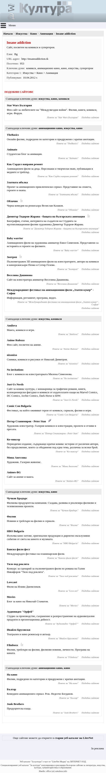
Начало (8, 33)
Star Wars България (19, 105)
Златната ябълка (17, 182)
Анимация (46, 33)
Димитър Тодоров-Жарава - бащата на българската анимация (46, 216)
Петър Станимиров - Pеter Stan (26, 421)
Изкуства (21, 33)
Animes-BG (14, 472)
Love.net (12, 582)
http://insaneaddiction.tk (34, 58)
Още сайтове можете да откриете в (53, 738)
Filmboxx (12, 645)
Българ (11, 689)
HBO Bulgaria (15, 531)
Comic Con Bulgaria (19, 406)
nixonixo (12, 355)
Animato (12, 149)
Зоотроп (12, 257)
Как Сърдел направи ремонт (25, 164)
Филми (11, 516)
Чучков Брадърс (17, 498)
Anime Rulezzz (16, 340)
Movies (11, 596)
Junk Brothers (15, 704)
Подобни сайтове (90, 117)
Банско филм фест (18, 549)
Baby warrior (15, 238)
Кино (33, 33)
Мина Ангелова (16, 457)
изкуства (73, 68)
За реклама (97, 748)
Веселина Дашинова (19, 275)
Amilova (12, 325)
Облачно (12, 201)
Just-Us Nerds (15, 384)
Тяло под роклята (18, 564)
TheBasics (13, 134)
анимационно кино (48, 68)
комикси (31, 68)
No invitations (15, 369)
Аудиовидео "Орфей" (20, 611)
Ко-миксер (13, 439)
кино (64, 68)
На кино (12, 674)
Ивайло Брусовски (18, 629)
